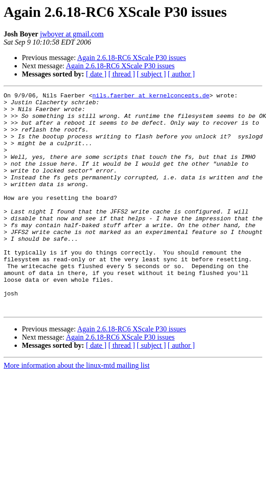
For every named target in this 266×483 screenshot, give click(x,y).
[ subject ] (151, 74)
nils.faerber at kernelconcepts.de (150, 96)
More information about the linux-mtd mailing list (77, 409)
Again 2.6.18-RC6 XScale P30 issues (131, 57)
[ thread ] (121, 74)
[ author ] (181, 74)
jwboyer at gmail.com (72, 34)
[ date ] (96, 74)
